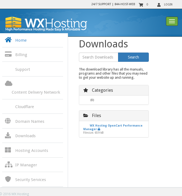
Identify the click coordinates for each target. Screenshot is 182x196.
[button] (32, 55)
